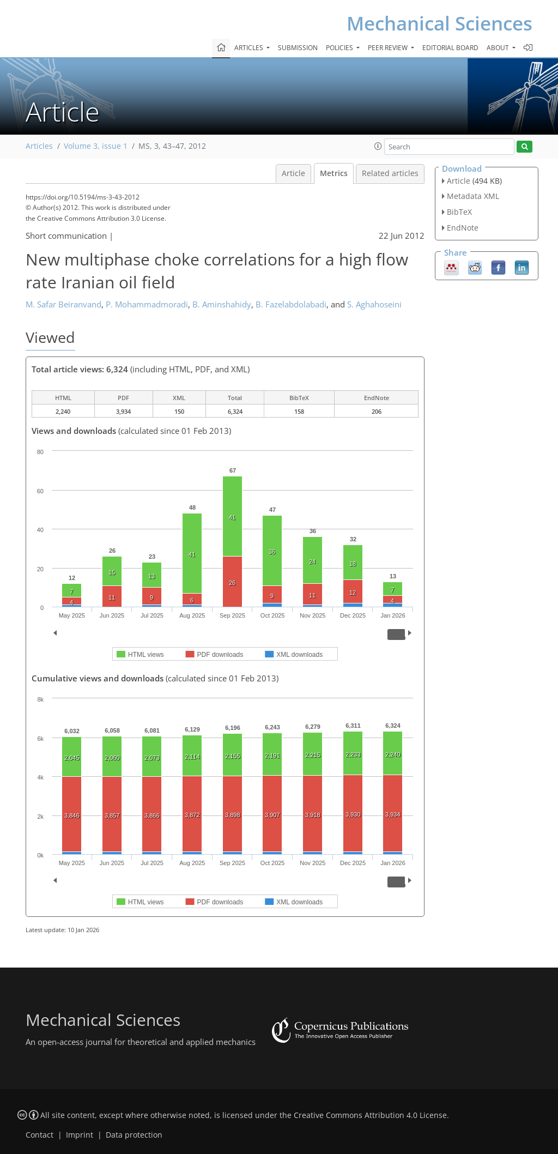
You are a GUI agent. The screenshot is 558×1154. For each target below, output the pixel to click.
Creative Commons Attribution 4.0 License (370, 1115)
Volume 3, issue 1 (96, 146)
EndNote (462, 227)
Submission (298, 47)
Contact (39, 1135)
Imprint (79, 1135)
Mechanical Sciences (439, 23)
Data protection (134, 1135)
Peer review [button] (388, 47)
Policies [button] (340, 47)
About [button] (499, 47)
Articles (39, 146)
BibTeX (459, 212)
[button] (378, 146)
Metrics (334, 173)
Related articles (390, 173)
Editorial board (450, 47)
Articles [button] (249, 47)
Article (293, 173)
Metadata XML (473, 196)
